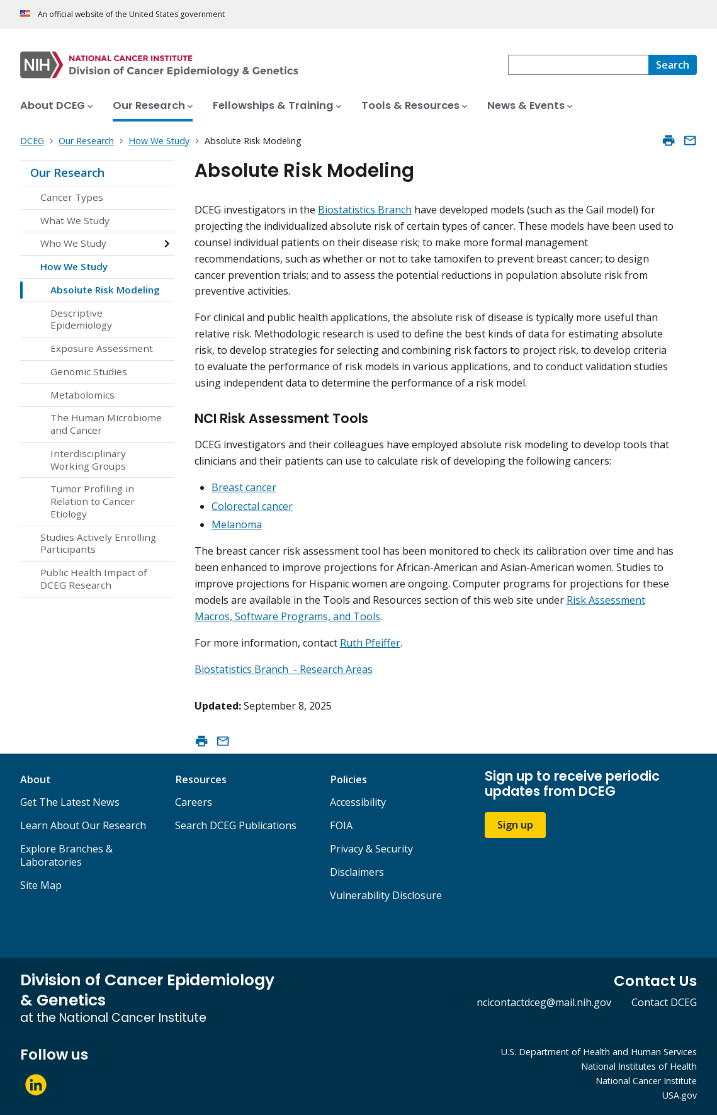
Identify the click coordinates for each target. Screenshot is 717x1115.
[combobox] (578, 65)
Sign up (515, 825)
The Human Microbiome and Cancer (106, 423)
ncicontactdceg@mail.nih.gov (544, 1002)
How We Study (74, 266)
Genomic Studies (88, 371)
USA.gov (679, 1095)
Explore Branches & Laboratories (66, 855)
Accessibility (358, 802)
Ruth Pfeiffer (370, 643)
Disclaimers (357, 872)
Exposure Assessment (101, 348)
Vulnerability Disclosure (386, 895)
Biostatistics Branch (365, 210)
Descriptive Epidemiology (81, 319)
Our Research (67, 172)
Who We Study (73, 243)
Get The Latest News (70, 802)
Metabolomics (82, 394)
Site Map (41, 885)
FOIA (341, 825)
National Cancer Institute (646, 1081)
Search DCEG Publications (235, 825)
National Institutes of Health (639, 1066)
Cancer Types (71, 197)
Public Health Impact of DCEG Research (93, 578)
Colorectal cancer (252, 506)
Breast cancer (244, 487)
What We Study (75, 220)
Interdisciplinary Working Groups (88, 459)
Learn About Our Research (83, 825)
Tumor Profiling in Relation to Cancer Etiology (92, 501)
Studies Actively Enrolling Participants (98, 543)
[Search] (672, 65)
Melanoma (237, 524)
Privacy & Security (371, 849)
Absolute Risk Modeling (105, 289)
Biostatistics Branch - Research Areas (284, 669)
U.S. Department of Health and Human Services (599, 1052)
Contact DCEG (664, 1002)
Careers (193, 802)
